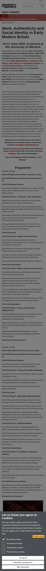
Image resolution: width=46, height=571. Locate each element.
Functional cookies (12, 543)
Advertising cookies (12, 548)
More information (23, 567)
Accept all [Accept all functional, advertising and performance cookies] (23, 558)
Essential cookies (11, 539)
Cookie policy (38, 536)
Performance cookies (13, 552)
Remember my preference (23, 562)
